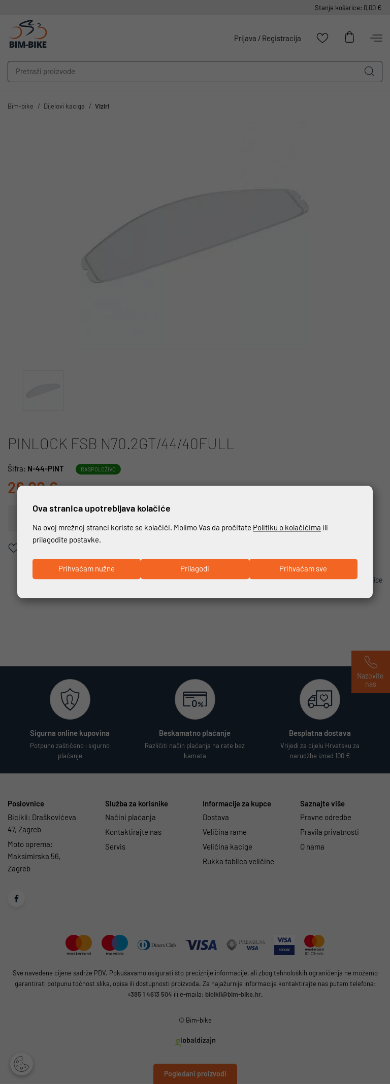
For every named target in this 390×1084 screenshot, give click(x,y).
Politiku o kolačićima (287, 527)
